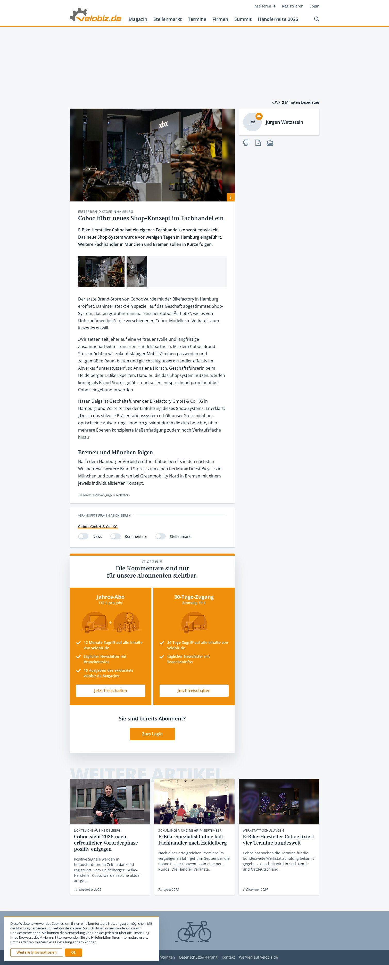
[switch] (83, 536)
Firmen (220, 19)
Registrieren (292, 6)
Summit (243, 19)
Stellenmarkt (167, 19)
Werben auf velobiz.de (258, 957)
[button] (73, 952)
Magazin (138, 19)
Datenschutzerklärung (198, 957)
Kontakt (228, 957)
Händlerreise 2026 (278, 19)
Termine (197, 19)
